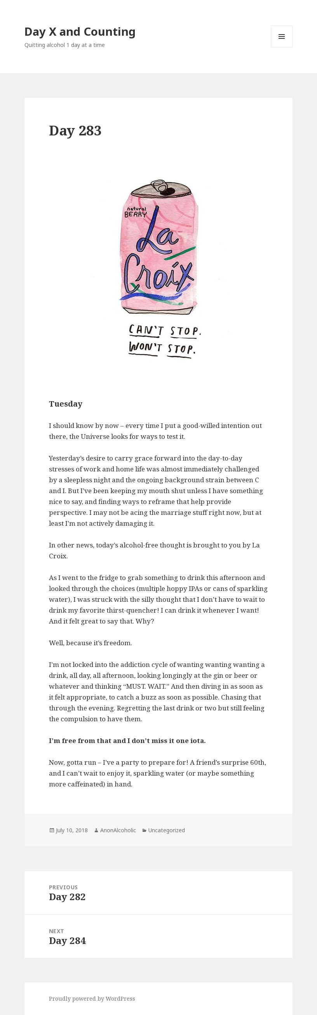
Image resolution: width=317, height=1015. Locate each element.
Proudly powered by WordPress (92, 998)
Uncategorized (166, 830)
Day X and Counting (80, 31)
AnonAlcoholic (118, 830)
